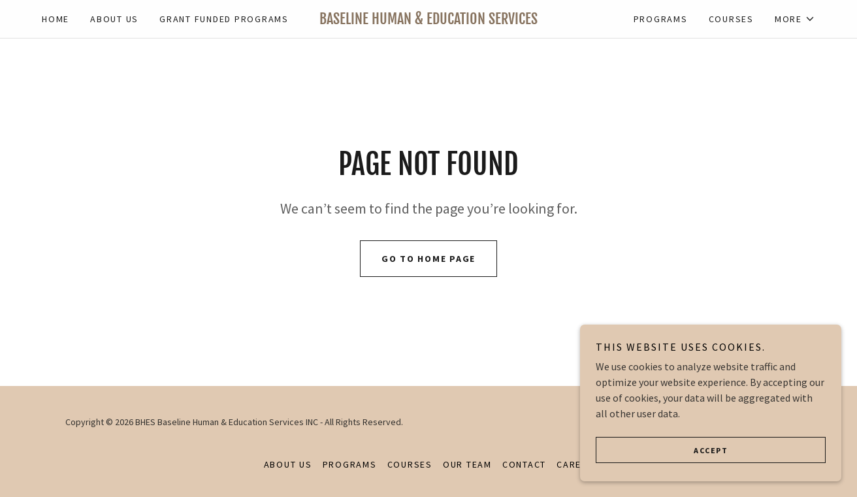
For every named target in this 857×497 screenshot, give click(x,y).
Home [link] (55, 19)
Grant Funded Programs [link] (224, 19)
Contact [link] (524, 464)
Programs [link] (661, 19)
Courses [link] (731, 19)
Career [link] (575, 464)
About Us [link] (114, 19)
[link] (429, 20)
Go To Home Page (428, 259)
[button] (795, 19)
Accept (711, 450)
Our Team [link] (467, 464)
